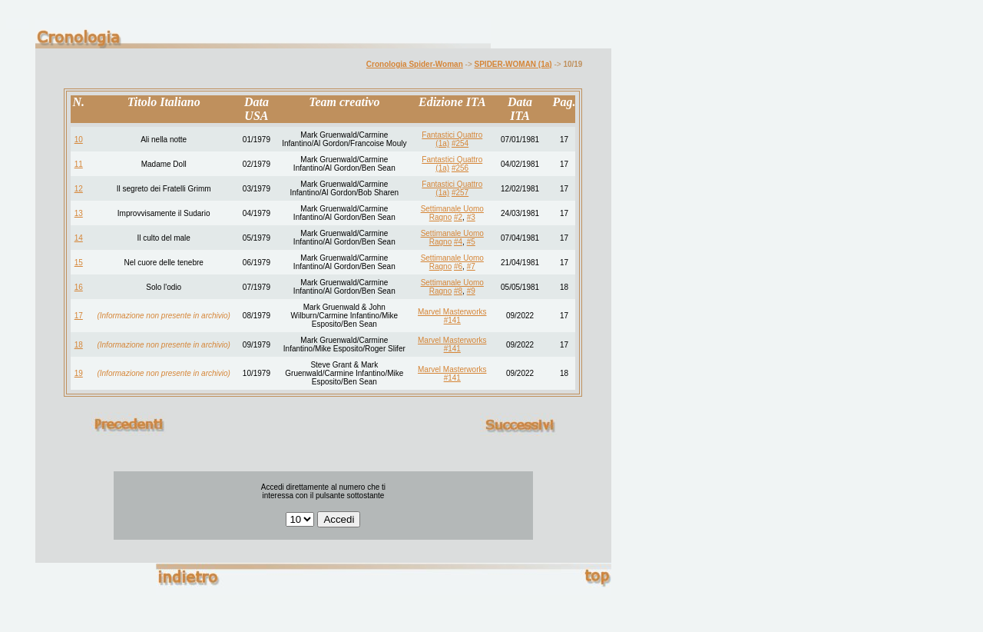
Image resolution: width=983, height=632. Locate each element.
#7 (471, 266)
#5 (471, 242)
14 (78, 238)
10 (78, 139)
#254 (460, 143)
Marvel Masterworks (452, 312)
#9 (471, 291)
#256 (460, 168)
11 (78, 164)
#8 (458, 291)
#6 (458, 266)
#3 (471, 217)
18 (78, 345)
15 (78, 262)
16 (78, 287)
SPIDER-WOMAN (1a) (513, 64)
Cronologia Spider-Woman (414, 64)
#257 (460, 192)
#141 (452, 320)
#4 (458, 242)
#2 (458, 217)
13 (78, 213)
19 (78, 373)
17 (78, 315)
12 (78, 189)
